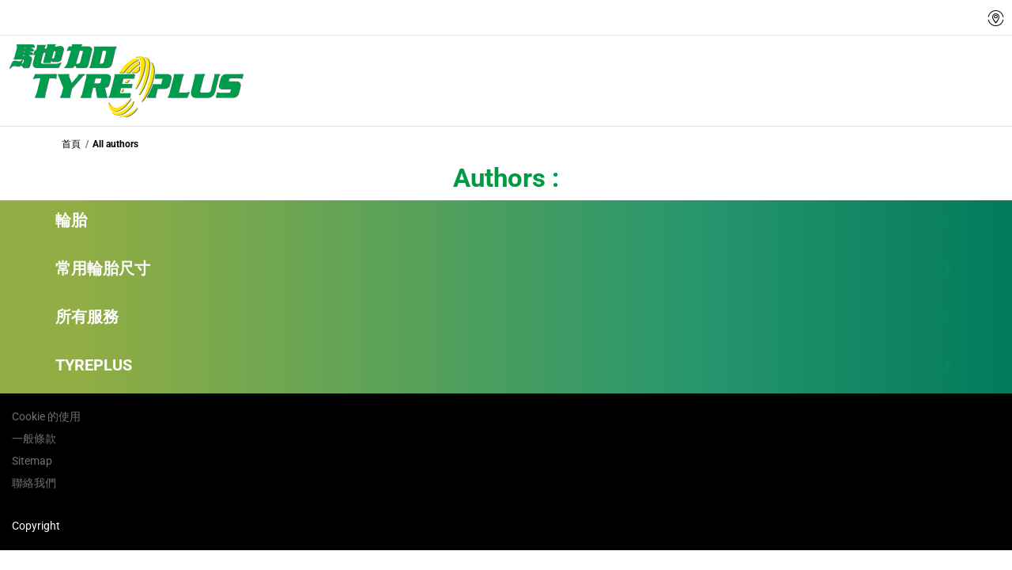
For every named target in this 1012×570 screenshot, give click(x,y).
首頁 (71, 144)
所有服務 (504, 317)
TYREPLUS (504, 365)
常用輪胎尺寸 (504, 268)
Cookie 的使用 (46, 416)
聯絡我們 (34, 483)
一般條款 (34, 438)
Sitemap (32, 460)
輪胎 (504, 220)
